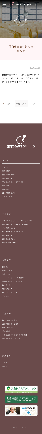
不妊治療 (6, 213)
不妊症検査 (6, 331)
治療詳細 (6, 313)
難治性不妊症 (7, 235)
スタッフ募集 (7, 196)
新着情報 (6, 355)
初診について (7, 274)
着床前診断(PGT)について (12, 338)
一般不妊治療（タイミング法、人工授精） (17, 221)
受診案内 (6, 259)
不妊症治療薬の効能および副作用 (14, 335)
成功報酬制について (9, 289)
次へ (34, 104)
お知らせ (5, 366)
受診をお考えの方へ (9, 175)
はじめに (6, 160)
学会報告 (5, 189)
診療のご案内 (7, 270)
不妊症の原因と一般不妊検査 (13, 182)
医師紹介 (5, 267)
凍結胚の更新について (10, 239)
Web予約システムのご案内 (12, 281)
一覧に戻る (21, 103)
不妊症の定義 (7, 178)
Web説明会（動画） (9, 243)
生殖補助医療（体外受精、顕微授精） (16, 224)
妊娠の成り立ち (8, 327)
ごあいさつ (6, 167)
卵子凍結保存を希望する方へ (13, 232)
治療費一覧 (6, 285)
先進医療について (8, 228)
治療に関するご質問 (9, 320)
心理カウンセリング (9, 292)
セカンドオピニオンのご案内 (13, 278)
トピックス (6, 362)
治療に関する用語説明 (10, 324)
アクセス (5, 296)
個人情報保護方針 (8, 193)
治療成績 (5, 185)
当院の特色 (6, 171)
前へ (9, 104)
